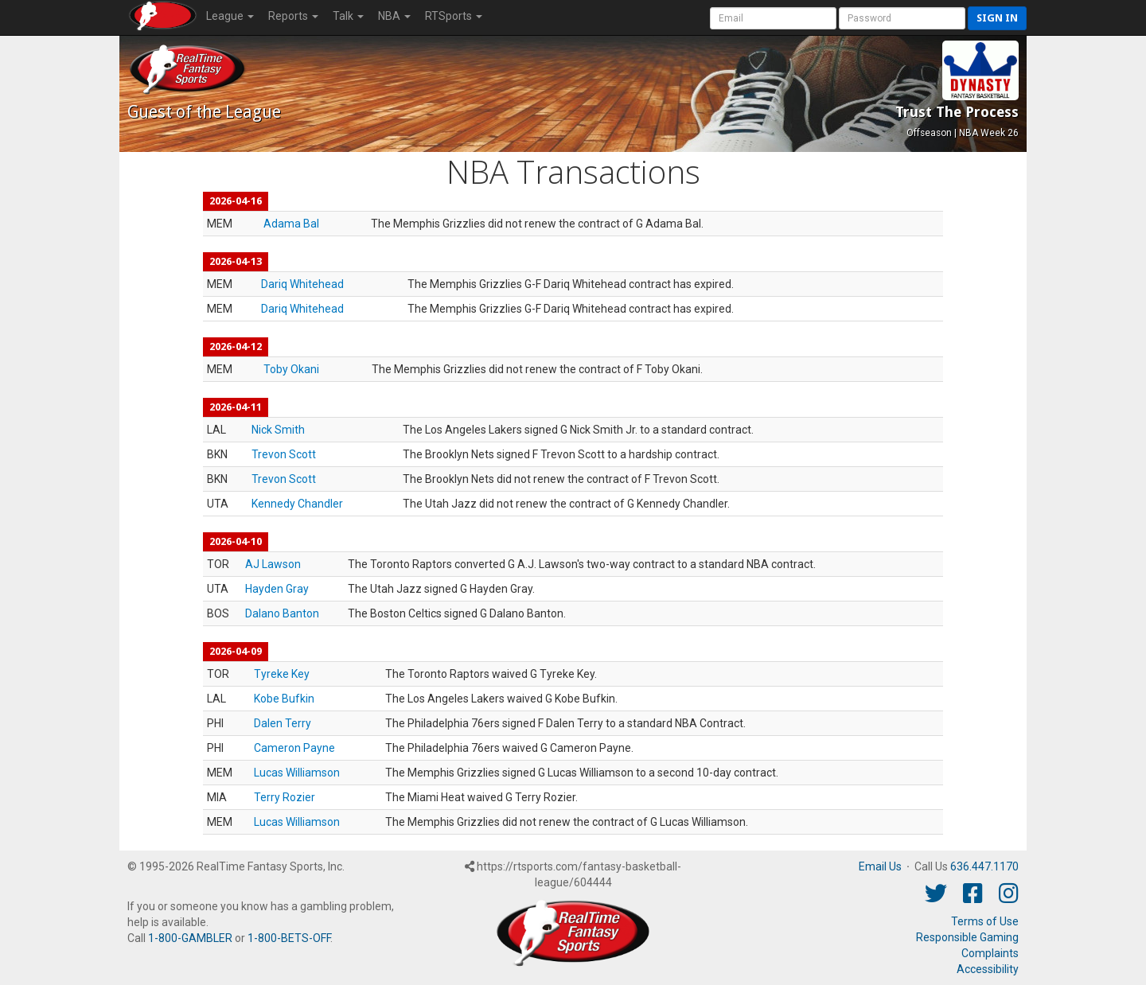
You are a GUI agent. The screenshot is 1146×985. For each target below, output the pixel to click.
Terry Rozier (284, 797)
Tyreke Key (282, 674)
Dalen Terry (282, 723)
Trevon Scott (283, 454)
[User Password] (902, 18)
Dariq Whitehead (302, 284)
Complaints (990, 953)
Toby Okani (291, 369)
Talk (348, 16)
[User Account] (773, 18)
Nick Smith (278, 429)
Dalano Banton (282, 613)
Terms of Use (985, 921)
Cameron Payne (294, 748)
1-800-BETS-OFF (289, 938)
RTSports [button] (453, 16)
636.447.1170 (984, 866)
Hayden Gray (277, 588)
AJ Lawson (273, 564)
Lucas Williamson (297, 772)
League (230, 16)
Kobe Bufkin (284, 698)
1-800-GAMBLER (190, 938)
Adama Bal (291, 223)
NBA (394, 16)
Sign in (997, 18)
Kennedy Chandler (297, 503)
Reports (293, 16)
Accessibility (988, 969)
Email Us (880, 866)
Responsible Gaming (967, 937)
